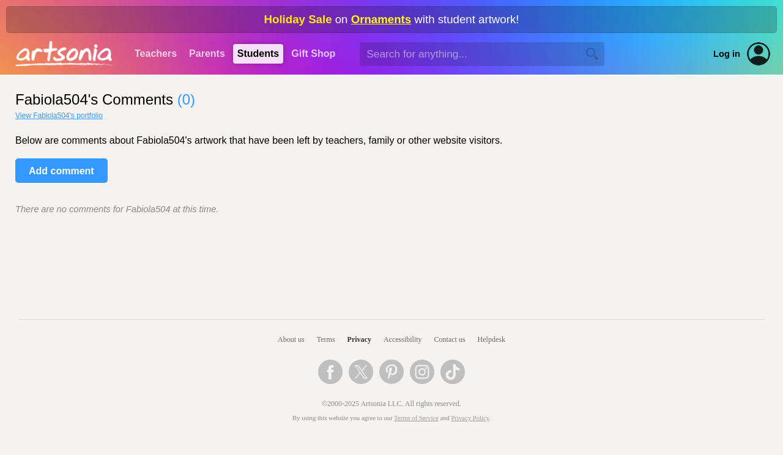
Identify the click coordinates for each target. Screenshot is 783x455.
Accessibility (403, 339)
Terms (326, 339)
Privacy (359, 339)
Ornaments (381, 19)
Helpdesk (491, 339)
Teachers (156, 53)
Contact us (450, 339)
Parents (207, 53)
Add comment (61, 171)
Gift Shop (313, 53)
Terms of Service (416, 418)
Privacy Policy (470, 418)
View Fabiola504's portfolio (59, 115)
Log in (726, 54)
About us (291, 339)
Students (258, 53)
